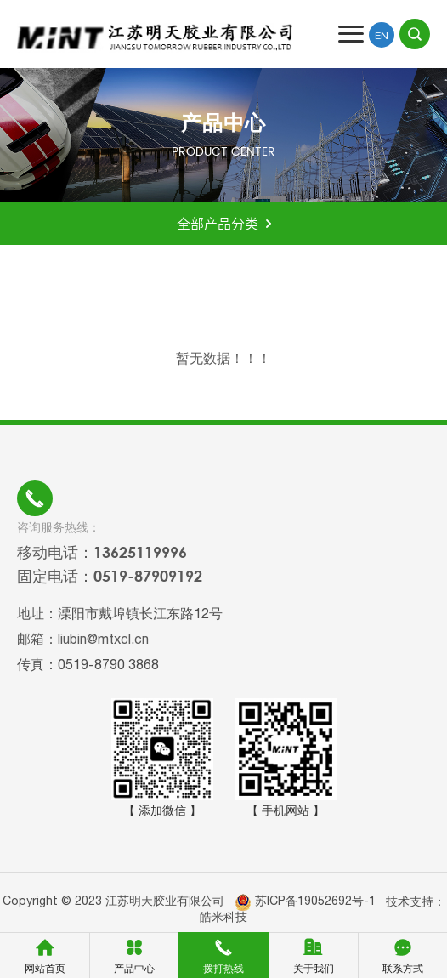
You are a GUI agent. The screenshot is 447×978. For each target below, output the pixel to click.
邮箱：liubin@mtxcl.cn (83, 638)
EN (381, 36)
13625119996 (140, 552)
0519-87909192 (147, 575)
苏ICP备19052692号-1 (315, 900)
